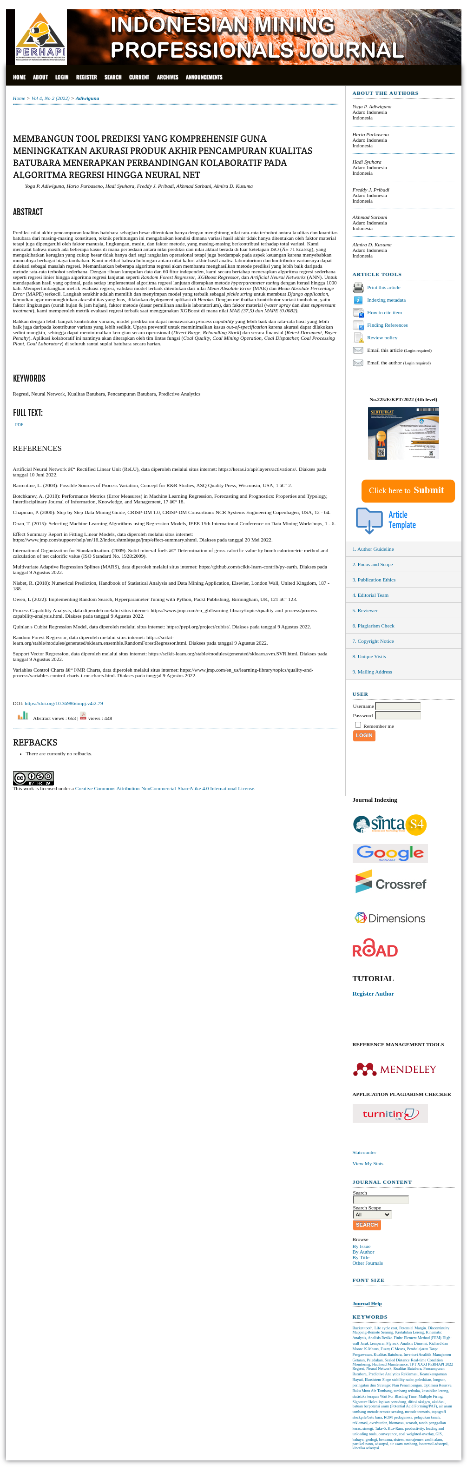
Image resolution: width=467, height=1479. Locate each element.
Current (139, 76)
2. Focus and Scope (373, 564)
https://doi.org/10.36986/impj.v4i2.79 (64, 703)
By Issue (362, 1246)
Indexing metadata (386, 299)
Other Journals (368, 1263)
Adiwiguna (87, 98)
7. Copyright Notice (373, 641)
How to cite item (384, 312)
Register (86, 76)
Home (19, 76)
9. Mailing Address (372, 671)
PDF (19, 425)
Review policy (382, 337)
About (40, 76)
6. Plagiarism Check (374, 625)
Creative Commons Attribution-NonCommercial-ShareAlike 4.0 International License (164, 788)
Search (113, 76)
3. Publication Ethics (374, 579)
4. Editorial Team (371, 595)
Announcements (204, 76)
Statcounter (364, 1152)
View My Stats (368, 1163)
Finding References (387, 324)
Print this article (383, 287)
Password (363, 715)
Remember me (378, 726)
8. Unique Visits (369, 656)
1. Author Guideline (373, 549)
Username (363, 706)
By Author (364, 1252)
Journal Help (367, 1303)
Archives (167, 76)
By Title (361, 1257)
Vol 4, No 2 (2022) (50, 98)
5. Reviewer (365, 610)
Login (61, 76)
